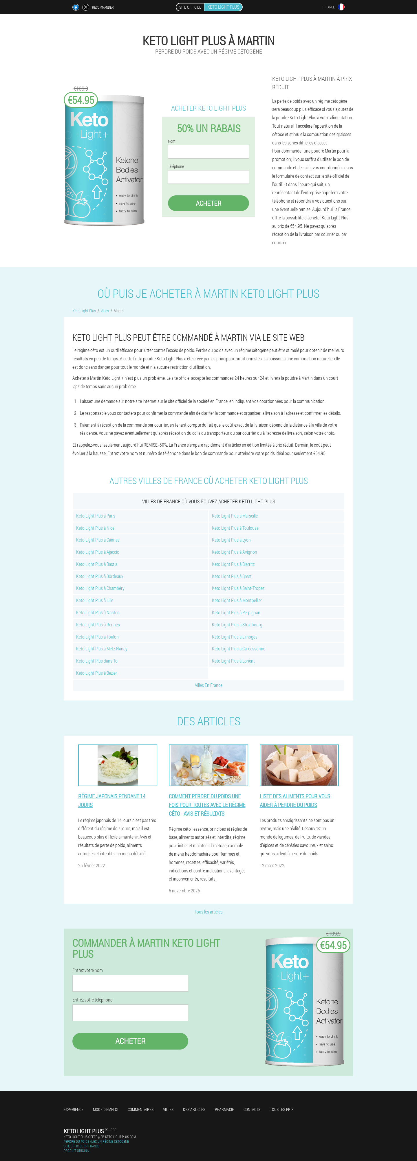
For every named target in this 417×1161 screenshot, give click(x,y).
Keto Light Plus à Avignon (234, 552)
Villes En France (208, 685)
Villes (168, 1109)
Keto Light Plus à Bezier (96, 673)
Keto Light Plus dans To (97, 661)
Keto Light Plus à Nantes (97, 612)
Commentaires (140, 1109)
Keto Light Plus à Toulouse (235, 528)
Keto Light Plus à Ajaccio (97, 552)
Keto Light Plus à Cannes (98, 540)
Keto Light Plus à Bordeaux (99, 576)
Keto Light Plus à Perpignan (236, 612)
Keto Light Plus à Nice (95, 528)
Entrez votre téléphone (92, 999)
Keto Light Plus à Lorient (233, 661)
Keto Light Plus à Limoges (234, 637)
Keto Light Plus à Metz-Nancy (101, 648)
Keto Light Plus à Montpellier (237, 600)
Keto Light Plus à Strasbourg (237, 624)
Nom (171, 141)
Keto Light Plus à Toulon (97, 637)
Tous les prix (281, 1109)
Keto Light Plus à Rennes (98, 624)
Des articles (194, 1109)
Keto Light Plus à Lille (94, 600)
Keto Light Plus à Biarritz (233, 564)
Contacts (252, 1109)
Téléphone (176, 166)
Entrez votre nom (87, 970)
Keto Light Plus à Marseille (235, 516)
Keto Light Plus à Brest (232, 576)
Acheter (208, 203)
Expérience (73, 1109)
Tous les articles (209, 912)
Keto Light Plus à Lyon (231, 540)
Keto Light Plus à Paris (95, 516)
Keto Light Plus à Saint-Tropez (238, 588)
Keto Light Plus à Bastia (96, 564)
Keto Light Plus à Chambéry (100, 588)
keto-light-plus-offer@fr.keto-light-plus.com (100, 1136)
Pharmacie (224, 1109)
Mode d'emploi (105, 1109)
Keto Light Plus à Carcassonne (238, 648)
